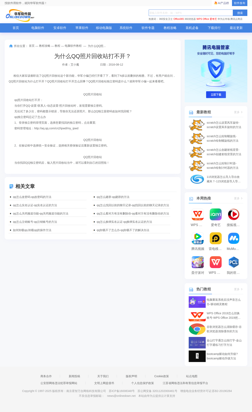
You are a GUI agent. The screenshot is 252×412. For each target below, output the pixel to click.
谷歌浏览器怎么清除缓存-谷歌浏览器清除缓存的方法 (224, 329)
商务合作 (46, 376)
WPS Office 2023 (217, 272)
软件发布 (239, 3)
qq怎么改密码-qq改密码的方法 (32, 197)
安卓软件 (59, 28)
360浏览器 (190, 19)
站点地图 (191, 376)
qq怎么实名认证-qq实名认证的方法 (35, 205)
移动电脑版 (104, 28)
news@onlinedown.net (121, 395)
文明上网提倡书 (104, 383)
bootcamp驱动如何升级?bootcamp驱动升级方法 (222, 356)
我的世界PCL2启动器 (235, 272)
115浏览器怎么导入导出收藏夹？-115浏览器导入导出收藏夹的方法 (224, 179)
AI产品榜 (223, 3)
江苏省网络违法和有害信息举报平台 (185, 383)
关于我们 (103, 376)
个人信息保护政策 (142, 383)
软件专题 (148, 28)
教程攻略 (170, 28)
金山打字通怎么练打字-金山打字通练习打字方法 (224, 342)
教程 (57, 45)
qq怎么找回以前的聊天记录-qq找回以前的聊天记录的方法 (133, 205)
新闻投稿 (74, 376)
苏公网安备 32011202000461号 (158, 391)
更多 (238, 112)
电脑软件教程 (73, 45)
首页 (16, 28)
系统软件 (126, 28)
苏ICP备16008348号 (122, 391)
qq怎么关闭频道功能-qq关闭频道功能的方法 (40, 213)
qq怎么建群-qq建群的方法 (113, 197)
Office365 (179, 19)
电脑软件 (37, 28)
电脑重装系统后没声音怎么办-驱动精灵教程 (224, 302)
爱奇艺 (213, 19)
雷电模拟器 (217, 249)
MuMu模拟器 (235, 249)
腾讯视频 (197, 249)
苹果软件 (81, 28)
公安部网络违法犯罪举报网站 (58, 383)
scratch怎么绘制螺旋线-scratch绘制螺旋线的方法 (222, 138)
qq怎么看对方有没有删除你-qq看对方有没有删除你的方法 (133, 213)
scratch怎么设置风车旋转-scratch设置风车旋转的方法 (224, 125)
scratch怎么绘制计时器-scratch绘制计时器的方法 (222, 165)
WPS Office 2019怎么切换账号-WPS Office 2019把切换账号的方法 (224, 316)
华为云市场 (224, 19)
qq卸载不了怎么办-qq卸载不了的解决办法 (123, 230)
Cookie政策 (161, 376)
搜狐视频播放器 (235, 225)
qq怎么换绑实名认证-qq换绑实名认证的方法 (124, 221)
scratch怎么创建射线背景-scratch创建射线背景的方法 (224, 152)
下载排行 (214, 28)
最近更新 (236, 28)
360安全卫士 (166, 19)
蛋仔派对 (197, 272)
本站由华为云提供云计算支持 (156, 395)
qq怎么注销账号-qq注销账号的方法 (35, 221)
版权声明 (131, 376)
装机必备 (192, 28)
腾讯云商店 (236, 19)
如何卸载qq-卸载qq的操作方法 (32, 230)
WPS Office (203, 19)
